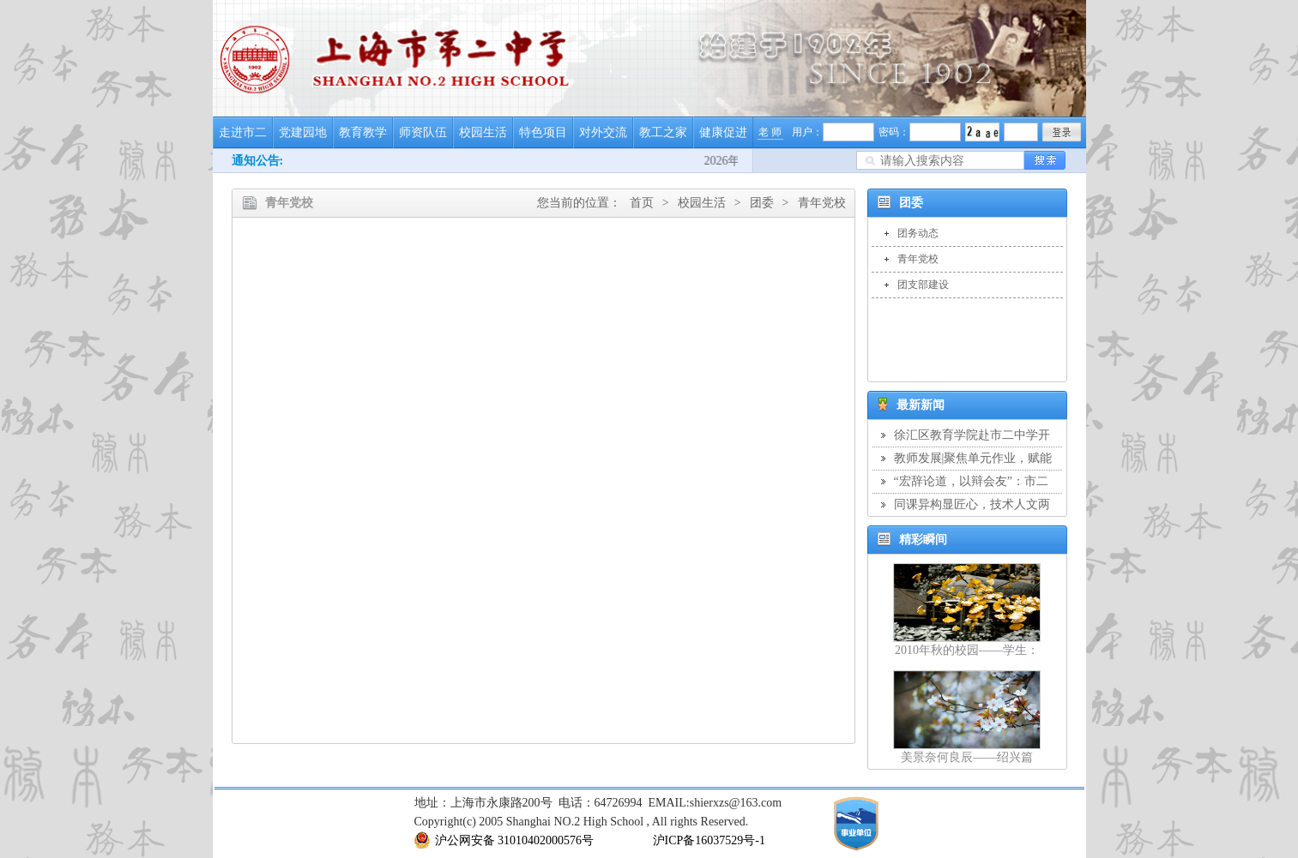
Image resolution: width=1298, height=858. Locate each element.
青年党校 (822, 202)
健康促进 (723, 132)
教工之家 (663, 132)
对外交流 (603, 132)
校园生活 (483, 132)
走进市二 (243, 132)
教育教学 (363, 132)
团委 (762, 202)
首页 (642, 202)
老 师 (770, 132)
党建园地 (303, 132)
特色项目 (543, 132)
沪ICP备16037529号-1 (709, 840)
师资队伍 (423, 132)
